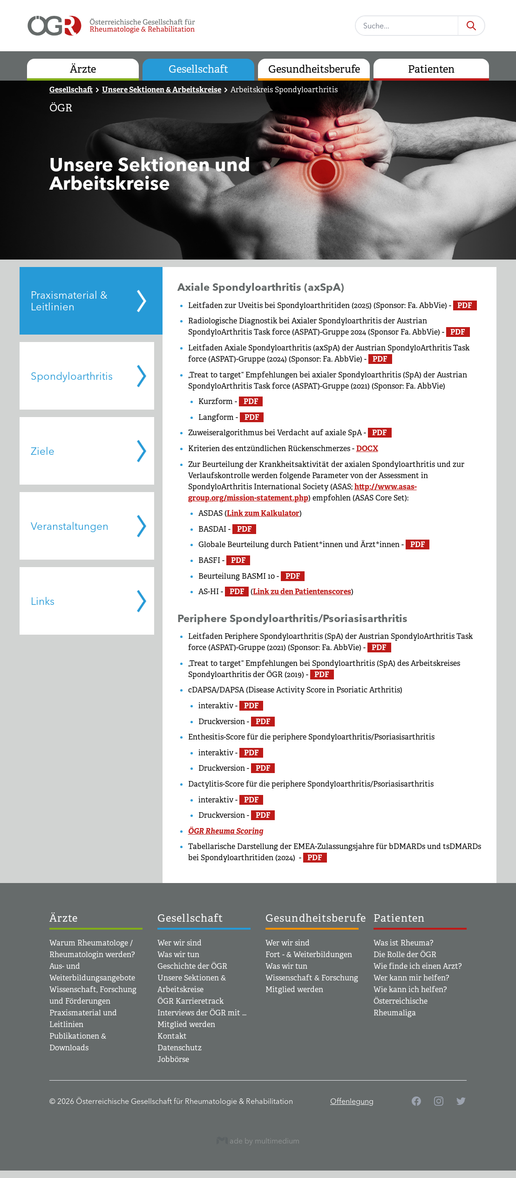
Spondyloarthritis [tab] (72, 376)
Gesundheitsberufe (314, 69)
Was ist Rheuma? (403, 943)
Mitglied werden (186, 1024)
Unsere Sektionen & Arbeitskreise (161, 90)
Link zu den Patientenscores (302, 591)
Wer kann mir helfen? (411, 978)
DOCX (367, 448)
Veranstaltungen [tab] (70, 526)
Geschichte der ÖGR (192, 966)
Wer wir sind (179, 943)
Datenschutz (179, 1048)
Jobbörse (173, 1059)
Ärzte (83, 69)
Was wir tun (178, 954)
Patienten (431, 69)
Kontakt (172, 1036)
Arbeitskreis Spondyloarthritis (284, 90)
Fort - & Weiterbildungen (308, 954)
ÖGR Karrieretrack (190, 1001)
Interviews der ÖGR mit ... (201, 1013)
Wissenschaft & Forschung (311, 978)
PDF (464, 305)
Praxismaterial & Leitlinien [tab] (69, 300)
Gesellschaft (198, 69)
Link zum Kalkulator (263, 513)
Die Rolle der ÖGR (404, 954)
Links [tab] (42, 601)
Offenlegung (351, 1101)
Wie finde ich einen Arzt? (417, 966)
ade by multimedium (258, 1140)
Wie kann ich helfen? (410, 989)
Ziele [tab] (42, 451)
